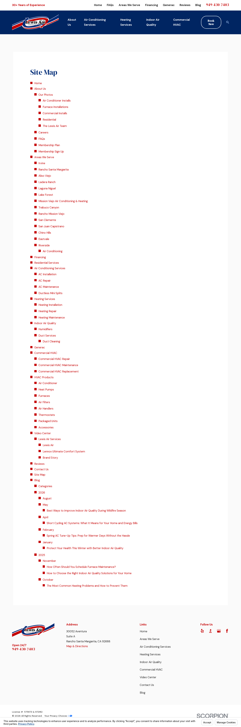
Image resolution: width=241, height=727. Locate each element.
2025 (41, 555)
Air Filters (44, 402)
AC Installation (47, 274)
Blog (198, 5)
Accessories (46, 427)
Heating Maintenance (51, 317)
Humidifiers (45, 329)
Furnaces (44, 396)
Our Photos (45, 95)
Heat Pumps (46, 389)
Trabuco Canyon (48, 207)
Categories (45, 486)
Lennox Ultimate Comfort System (64, 451)
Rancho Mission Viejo (51, 214)
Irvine (41, 163)
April (45, 517)
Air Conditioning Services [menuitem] (95, 22)
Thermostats (46, 415)
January (48, 542)
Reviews (185, 5)
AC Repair (44, 280)
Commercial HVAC (45, 353)
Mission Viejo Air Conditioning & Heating (63, 201)
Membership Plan (49, 145)
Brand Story (50, 457)
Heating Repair (47, 311)
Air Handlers (45, 408)
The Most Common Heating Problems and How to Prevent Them (87, 586)
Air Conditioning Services (49, 268)
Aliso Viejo (44, 176)
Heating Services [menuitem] (126, 22)
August (47, 498)
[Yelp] (202, 631)
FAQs (110, 5)
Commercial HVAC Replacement (58, 371)
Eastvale (43, 239)
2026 (41, 492)
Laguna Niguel (47, 188)
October (48, 580)
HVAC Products (44, 377)
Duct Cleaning (51, 341)
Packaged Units (48, 421)
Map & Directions (77, 646)
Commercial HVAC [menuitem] (181, 22)
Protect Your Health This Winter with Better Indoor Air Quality (85, 548)
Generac (169, 5)
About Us (40, 89)
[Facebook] (227, 631)
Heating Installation (50, 305)
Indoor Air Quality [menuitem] (152, 22)
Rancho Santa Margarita (53, 169)
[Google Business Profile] (219, 631)
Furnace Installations (55, 107)
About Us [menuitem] (72, 22)
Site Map (39, 474)
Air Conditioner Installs (57, 100)
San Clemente (47, 220)
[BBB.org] (210, 631)
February (48, 530)
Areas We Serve (129, 5)
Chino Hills (44, 232)
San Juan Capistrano (51, 226)
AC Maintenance (48, 287)
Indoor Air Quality (45, 323)
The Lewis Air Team (55, 126)
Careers (43, 132)
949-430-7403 (217, 4)
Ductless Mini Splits (50, 293)
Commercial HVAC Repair (54, 359)
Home (98, 5)
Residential (49, 119)
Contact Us (41, 469)
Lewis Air (48, 445)
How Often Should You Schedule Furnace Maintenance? (81, 567)
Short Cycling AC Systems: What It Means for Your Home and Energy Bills (92, 523)
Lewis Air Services (49, 439)
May (45, 505)
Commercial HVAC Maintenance (58, 365)
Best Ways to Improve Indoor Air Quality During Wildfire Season (86, 510)
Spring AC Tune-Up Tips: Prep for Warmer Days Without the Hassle (88, 535)
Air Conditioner (47, 383)
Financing (151, 5)
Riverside (44, 245)
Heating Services (44, 299)
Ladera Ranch (47, 182)
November (49, 561)
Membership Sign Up (51, 151)
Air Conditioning (52, 251)
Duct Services (47, 335)
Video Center (42, 433)
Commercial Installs (55, 113)
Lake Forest (45, 195)
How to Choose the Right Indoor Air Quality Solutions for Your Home (89, 573)
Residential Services (46, 263)
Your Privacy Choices (58, 715)
